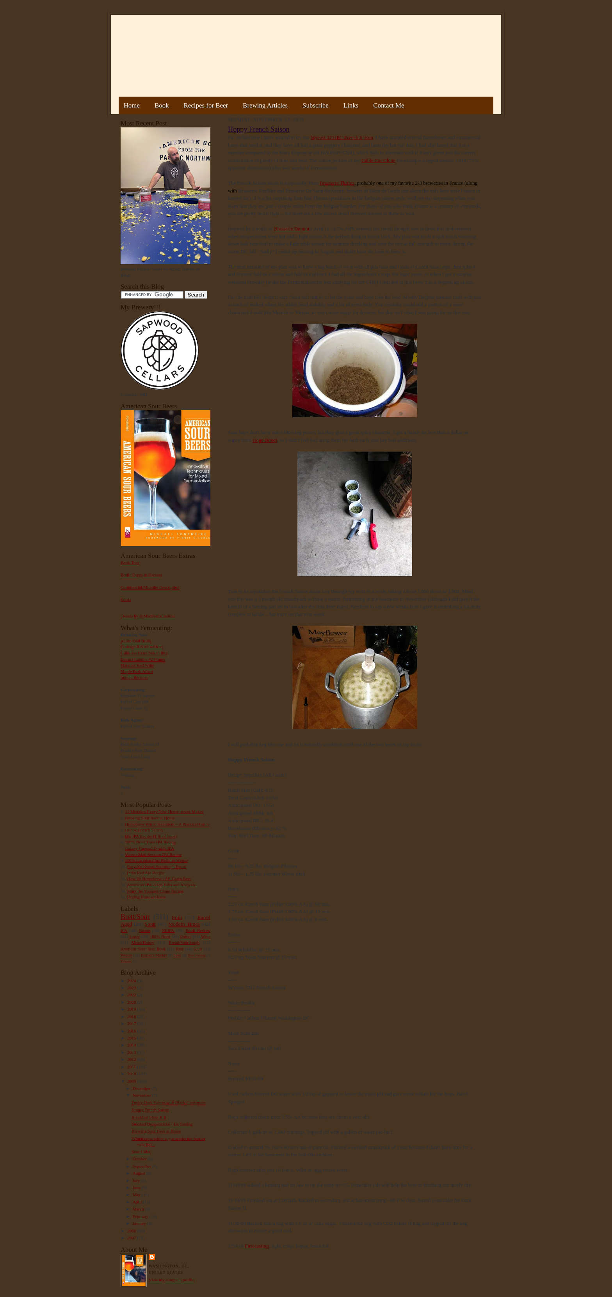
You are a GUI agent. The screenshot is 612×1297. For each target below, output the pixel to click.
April (138, 1202)
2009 (132, 1081)
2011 (132, 1066)
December (142, 1088)
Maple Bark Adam (137, 671)
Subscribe (315, 105)
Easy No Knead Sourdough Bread (156, 866)
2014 (132, 1045)
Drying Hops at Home (146, 897)
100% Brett (160, 936)
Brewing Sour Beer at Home (149, 817)
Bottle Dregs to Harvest (141, 574)
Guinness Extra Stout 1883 (144, 653)
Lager (134, 936)
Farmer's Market (154, 955)
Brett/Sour (135, 917)
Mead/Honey (143, 942)
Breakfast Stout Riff (149, 1117)
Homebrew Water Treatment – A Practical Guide (167, 824)
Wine (205, 936)
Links (350, 105)
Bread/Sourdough (184, 942)
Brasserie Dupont (292, 228)
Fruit (177, 917)
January (140, 1223)
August (139, 1173)
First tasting (257, 1246)
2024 (132, 980)
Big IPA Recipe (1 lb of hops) (150, 836)
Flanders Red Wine (137, 665)
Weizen (126, 955)
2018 (132, 1016)
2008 (132, 1230)
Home (132, 105)
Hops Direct (265, 440)
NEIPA (168, 930)
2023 (132, 987)
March (139, 1209)
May (137, 1194)
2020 (132, 1002)
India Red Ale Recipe (145, 872)
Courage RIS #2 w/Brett (142, 646)
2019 (132, 1009)
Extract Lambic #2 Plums (143, 659)
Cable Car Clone (378, 160)
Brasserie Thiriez (337, 183)
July (137, 1180)
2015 (132, 1038)
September (143, 1166)
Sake (177, 955)
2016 (132, 1031)
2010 (132, 1073)
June (137, 1187)
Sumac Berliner (134, 677)
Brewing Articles (265, 105)
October (140, 1158)
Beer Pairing (196, 955)
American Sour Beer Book (143, 949)
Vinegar (126, 961)
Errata (126, 599)
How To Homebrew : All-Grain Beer (159, 878)
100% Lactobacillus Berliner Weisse (156, 860)
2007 (132, 1237)
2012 (132, 1059)
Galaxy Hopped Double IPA (149, 848)
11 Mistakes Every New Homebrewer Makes (164, 811)
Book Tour (130, 562)
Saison (144, 930)
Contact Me (388, 105)
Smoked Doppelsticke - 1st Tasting (162, 1124)
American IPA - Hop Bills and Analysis (161, 884)
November (142, 1095)
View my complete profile (171, 1280)
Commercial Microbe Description (150, 587)
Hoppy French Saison (144, 830)
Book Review (197, 930)
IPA (124, 930)
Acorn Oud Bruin (136, 641)
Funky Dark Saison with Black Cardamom (169, 1102)
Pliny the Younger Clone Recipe (155, 891)
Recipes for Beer (206, 105)
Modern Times (183, 924)
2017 (132, 1023)
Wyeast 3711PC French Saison (342, 137)
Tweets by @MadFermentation (148, 616)
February (141, 1216)
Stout (150, 924)
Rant (179, 949)
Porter (185, 936)
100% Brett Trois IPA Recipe (150, 842)
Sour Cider (141, 1151)
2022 (132, 994)
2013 (132, 1052)
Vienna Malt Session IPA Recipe (153, 854)
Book (162, 105)
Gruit (198, 949)
